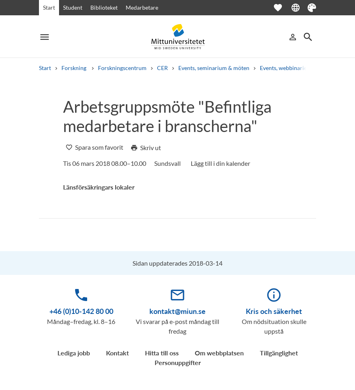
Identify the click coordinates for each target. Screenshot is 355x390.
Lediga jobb (73, 353)
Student (72, 7)
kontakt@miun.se (177, 311)
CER (162, 67)
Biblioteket (104, 7)
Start (49, 7)
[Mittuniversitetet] (177, 37)
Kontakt (117, 353)
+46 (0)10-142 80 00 (81, 311)
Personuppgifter (178, 362)
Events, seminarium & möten (213, 67)
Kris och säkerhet (274, 311)
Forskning (74, 67)
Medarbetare (142, 7)
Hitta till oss (162, 353)
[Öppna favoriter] (282, 7)
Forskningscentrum (122, 67)
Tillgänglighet (279, 353)
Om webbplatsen (219, 353)
